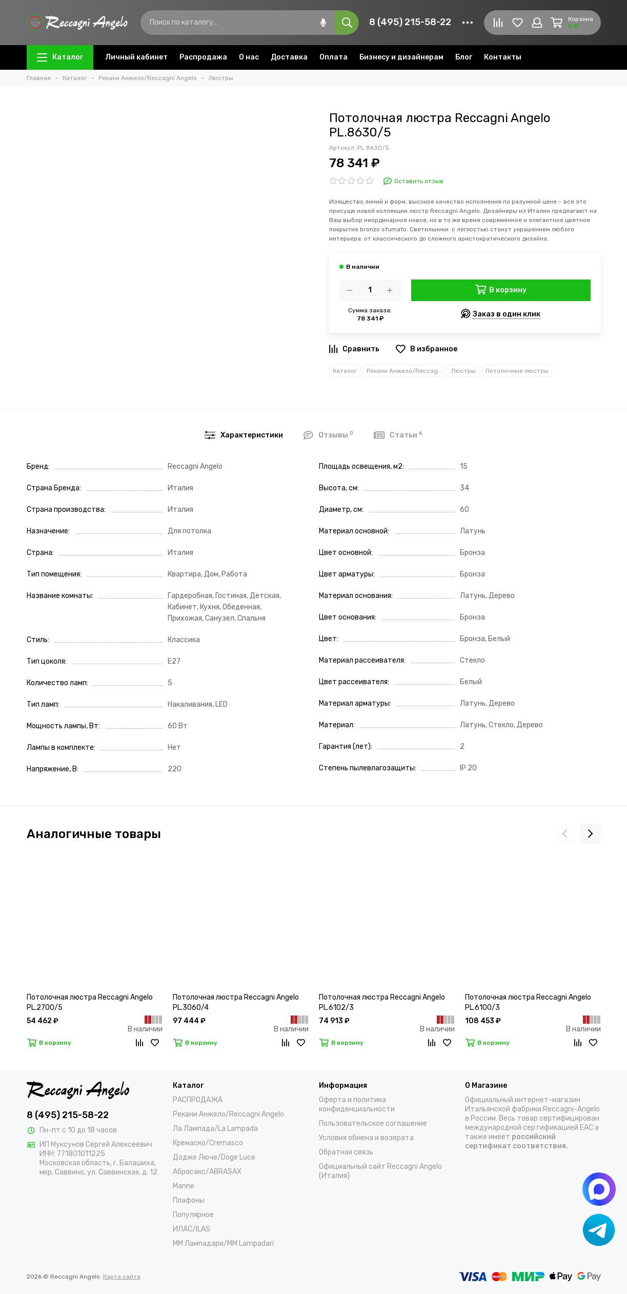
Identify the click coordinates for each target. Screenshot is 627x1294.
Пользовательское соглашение (373, 1123)
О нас (249, 57)
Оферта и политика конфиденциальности (357, 1104)
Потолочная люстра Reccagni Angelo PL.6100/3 (528, 1002)
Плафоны (189, 1200)
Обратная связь (346, 1152)
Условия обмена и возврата (366, 1137)
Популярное (193, 1214)
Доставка (289, 57)
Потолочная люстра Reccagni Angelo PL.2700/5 (90, 1002)
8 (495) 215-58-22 (410, 22)
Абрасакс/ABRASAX (207, 1171)
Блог (463, 57)
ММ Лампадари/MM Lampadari (223, 1243)
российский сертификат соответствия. (516, 1141)
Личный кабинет (136, 57)
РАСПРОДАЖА (198, 1100)
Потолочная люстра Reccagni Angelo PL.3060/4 (236, 1002)
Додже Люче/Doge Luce (214, 1157)
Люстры (463, 370)
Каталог (60, 57)
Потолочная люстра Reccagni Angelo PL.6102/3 (382, 1002)
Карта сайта (121, 1276)
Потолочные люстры (517, 370)
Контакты (502, 57)
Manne (183, 1186)
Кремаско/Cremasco (208, 1143)
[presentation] (565, 834)
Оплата (333, 57)
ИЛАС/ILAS (191, 1229)
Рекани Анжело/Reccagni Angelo (406, 370)
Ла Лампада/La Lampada (215, 1128)
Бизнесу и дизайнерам (401, 57)
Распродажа (203, 57)
